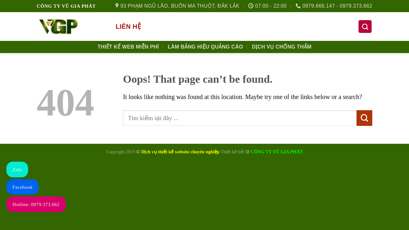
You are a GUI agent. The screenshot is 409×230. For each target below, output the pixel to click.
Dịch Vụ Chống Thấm (282, 47)
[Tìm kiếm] (365, 26)
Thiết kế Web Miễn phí (128, 47)
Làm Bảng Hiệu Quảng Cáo (205, 47)
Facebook (22, 187)
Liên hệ (128, 26)
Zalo (17, 169)
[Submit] (364, 118)
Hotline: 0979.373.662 (36, 204)
